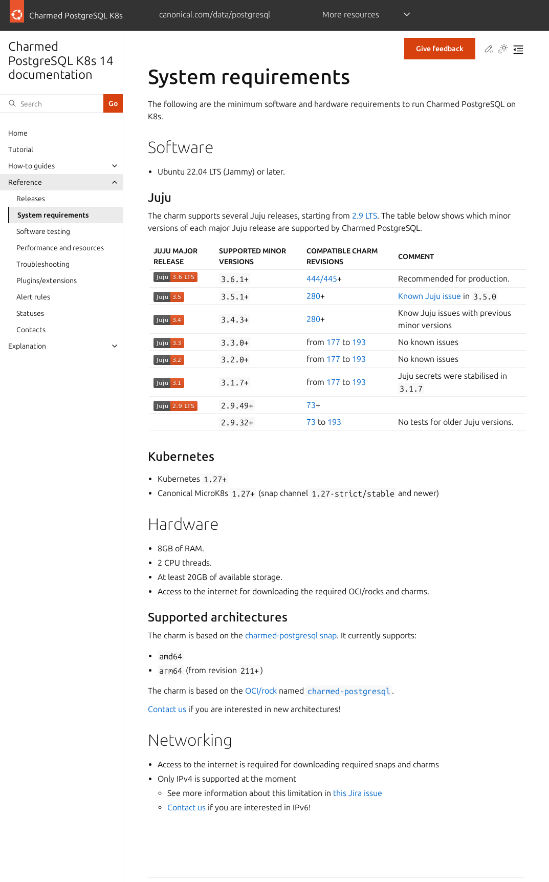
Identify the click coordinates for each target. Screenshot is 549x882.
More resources (350, 14)
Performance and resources (60, 248)
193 (359, 342)
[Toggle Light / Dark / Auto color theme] (503, 50)
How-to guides (31, 166)
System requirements (53, 215)
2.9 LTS (364, 215)
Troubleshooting (43, 264)
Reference (25, 182)
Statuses (30, 313)
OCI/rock (261, 690)
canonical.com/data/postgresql (214, 14)
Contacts (31, 330)
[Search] (51, 103)
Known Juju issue (429, 295)
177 (333, 342)
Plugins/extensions (46, 280)
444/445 (321, 278)
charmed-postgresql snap (291, 635)
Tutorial (20, 149)
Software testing (43, 231)
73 (311, 405)
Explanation (27, 346)
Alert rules (33, 297)
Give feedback (440, 49)
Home (18, 133)
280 (313, 295)
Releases (30, 199)
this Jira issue (357, 793)
